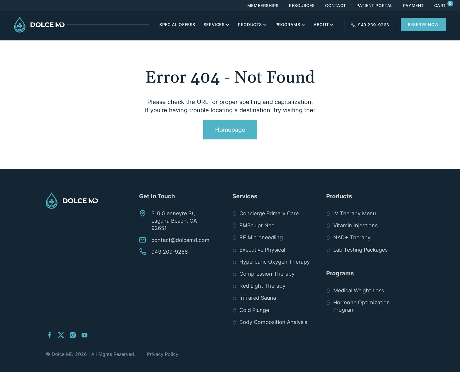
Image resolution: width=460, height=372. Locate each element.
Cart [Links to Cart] (440, 6)
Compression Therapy (267, 274)
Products (250, 24)
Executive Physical (262, 250)
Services (214, 24)
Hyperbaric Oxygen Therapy (274, 262)
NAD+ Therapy (352, 237)
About (321, 24)
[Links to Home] (40, 25)
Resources (302, 6)
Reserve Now (423, 24)
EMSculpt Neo (258, 225)
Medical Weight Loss (358, 290)
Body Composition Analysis (273, 322)
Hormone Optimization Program (361, 306)
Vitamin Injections (355, 225)
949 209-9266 (373, 24)
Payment (413, 6)
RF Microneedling (261, 237)
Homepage (230, 129)
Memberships (263, 6)
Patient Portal (374, 6)
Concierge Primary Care (269, 213)
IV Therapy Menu (354, 213)
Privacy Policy (162, 354)
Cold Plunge (254, 310)
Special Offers (177, 24)
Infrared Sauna (257, 298)
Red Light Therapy (262, 286)
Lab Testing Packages (360, 250)
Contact (335, 6)
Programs (287, 24)
